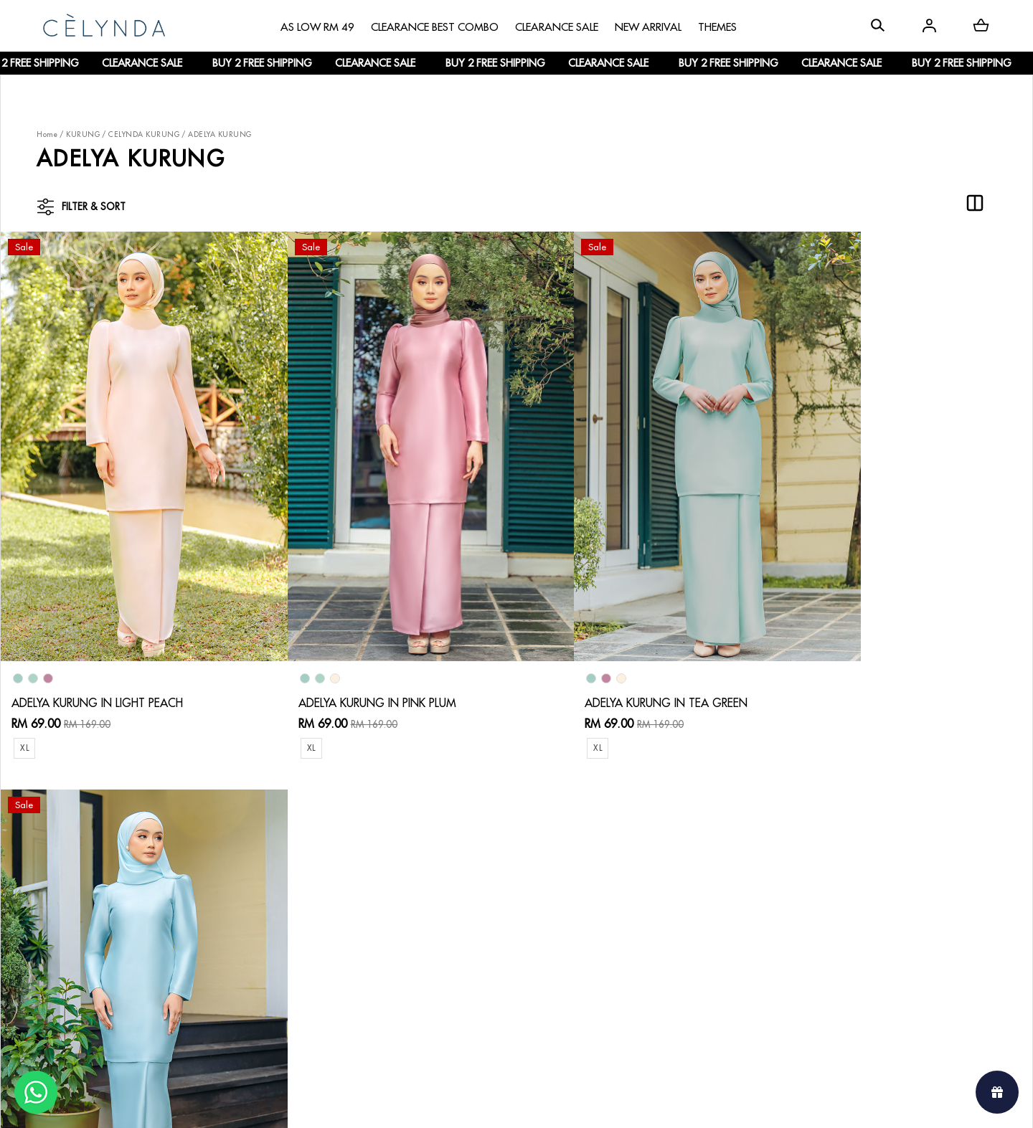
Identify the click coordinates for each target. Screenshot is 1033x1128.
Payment (215, 907)
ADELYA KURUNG (220, 134)
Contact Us (362, 872)
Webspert (635, 1103)
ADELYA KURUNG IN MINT (851, 660)
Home (47, 134)
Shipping (215, 930)
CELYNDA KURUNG (143, 134)
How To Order (229, 884)
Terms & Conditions (382, 942)
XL (24, 704)
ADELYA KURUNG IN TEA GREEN (608, 660)
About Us (75, 884)
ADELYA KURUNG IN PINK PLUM (349, 660)
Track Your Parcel (378, 919)
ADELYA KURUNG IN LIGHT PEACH (97, 660)
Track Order (224, 953)
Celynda (468, 1103)
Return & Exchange (381, 895)
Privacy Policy (368, 965)
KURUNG (83, 134)
